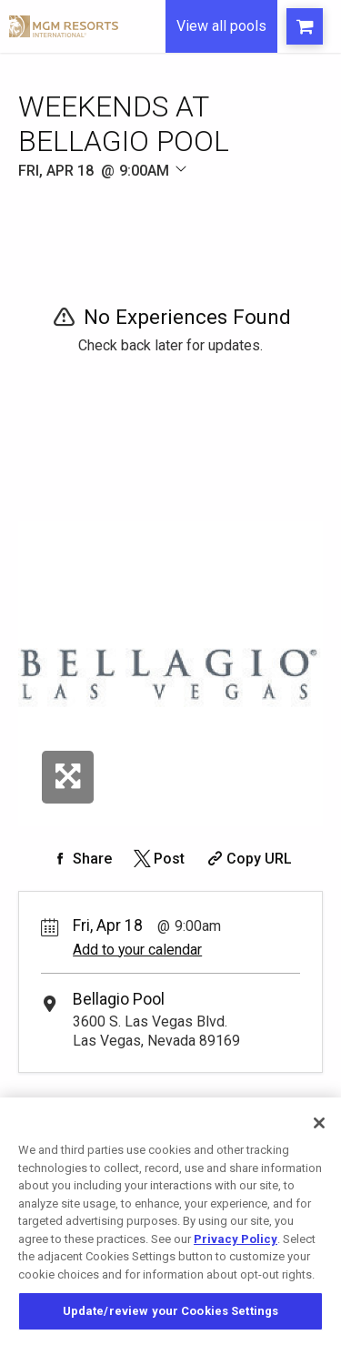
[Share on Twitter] (158, 858)
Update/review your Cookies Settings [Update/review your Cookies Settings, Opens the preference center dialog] (171, 1311)
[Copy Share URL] (248, 858)
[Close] (319, 1123)
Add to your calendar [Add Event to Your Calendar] (137, 949)
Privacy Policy (235, 1239)
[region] (170, 1221)
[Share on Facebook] (81, 858)
